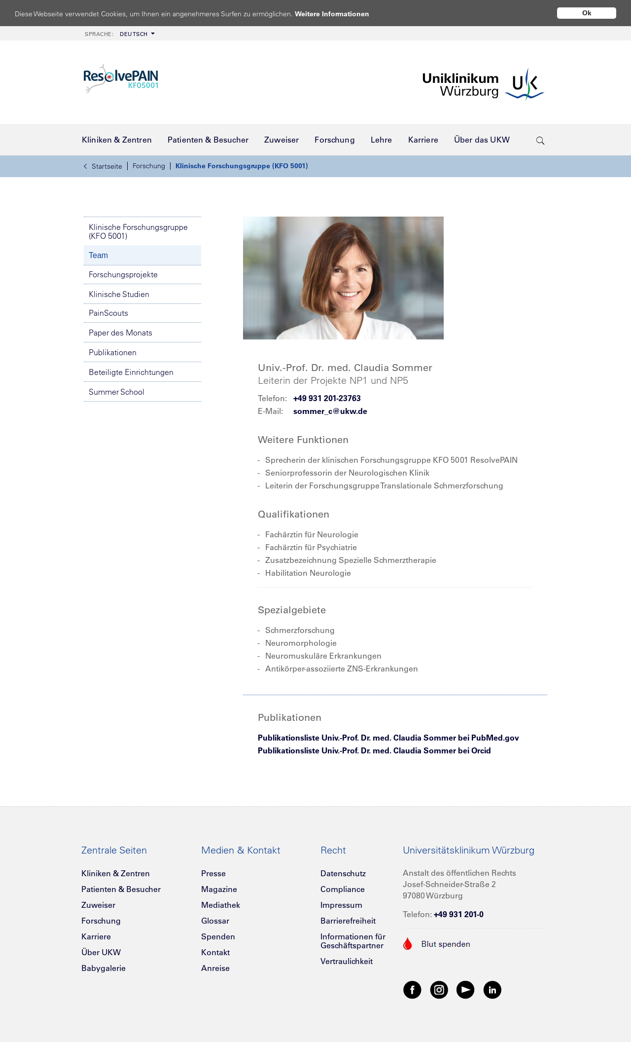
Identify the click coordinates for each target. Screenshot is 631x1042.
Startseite (103, 166)
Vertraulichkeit (346, 961)
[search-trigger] (540, 139)
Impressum (341, 905)
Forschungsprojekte (123, 274)
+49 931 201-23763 (327, 398)
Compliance (342, 889)
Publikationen (113, 352)
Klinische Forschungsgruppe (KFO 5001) (241, 165)
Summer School (116, 392)
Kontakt (215, 952)
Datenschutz (343, 873)
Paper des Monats (120, 332)
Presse (213, 873)
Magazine (219, 889)
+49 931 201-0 (459, 914)
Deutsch (116, 34)
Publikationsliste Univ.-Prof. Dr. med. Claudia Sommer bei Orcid (374, 750)
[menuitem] (119, 33)
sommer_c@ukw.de (330, 411)
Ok (587, 12)
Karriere (96, 936)
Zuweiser (98, 905)
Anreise (215, 968)
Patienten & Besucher (121, 889)
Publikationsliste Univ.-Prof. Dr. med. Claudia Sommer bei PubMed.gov (388, 738)
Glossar (215, 921)
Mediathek (220, 905)
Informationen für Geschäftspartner (353, 940)
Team (98, 255)
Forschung (149, 165)
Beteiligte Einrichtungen (131, 372)
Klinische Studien (119, 294)
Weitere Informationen (341, 13)
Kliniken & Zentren (115, 873)
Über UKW (101, 952)
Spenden (218, 936)
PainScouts (108, 313)
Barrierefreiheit (348, 921)
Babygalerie (103, 968)
